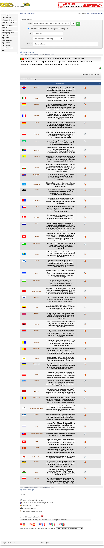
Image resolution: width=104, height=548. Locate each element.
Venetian (36, 461)
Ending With (63, 29)
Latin (36, 307)
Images (36, 54)
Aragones (37, 156)
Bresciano (37, 184)
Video (52, 54)
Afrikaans (36, 150)
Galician (36, 260)
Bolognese (36, 174)
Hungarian (36, 280)
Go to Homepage (28, 52)
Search (30, 23)
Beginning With (53, 29)
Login (87, 13)
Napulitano (36, 349)
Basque (36, 168)
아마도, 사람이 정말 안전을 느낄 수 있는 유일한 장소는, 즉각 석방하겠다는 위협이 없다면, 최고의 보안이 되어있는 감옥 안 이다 (61, 299)
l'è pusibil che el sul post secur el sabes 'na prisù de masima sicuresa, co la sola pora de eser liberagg (60, 184)
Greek (36, 273)
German (36, 122)
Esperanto (36, 243)
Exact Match (33, 29)
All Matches (42, 29)
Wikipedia (47, 54)
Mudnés (36, 343)
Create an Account (97, 13)
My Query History (29, 13)
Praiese (36, 381)
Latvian (36, 313)
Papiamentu (36, 364)
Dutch (36, 223)
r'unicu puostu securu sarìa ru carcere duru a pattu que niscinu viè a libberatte (60, 457)
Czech (36, 206)
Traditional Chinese (37, 433)
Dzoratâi (36, 237)
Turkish (36, 448)
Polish (36, 375)
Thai (36, 426)
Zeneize (36, 478)
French (36, 116)
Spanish (36, 104)
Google (31, 54)
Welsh (36, 472)
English (36, 87)
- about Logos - (44, 543)
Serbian (36, 414)
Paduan (36, 359)
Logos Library (24, 54)
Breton (37, 190)
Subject (29, 44)
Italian (36, 98)
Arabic (36, 141)
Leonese (36, 324)
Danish (36, 217)
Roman (36, 391)
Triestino (36, 442)
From (30, 33)
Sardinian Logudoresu (36, 408)
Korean (36, 297)
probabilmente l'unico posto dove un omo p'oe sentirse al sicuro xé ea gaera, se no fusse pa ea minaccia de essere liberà (60, 358)
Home (21, 13)
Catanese (37, 200)
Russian (36, 134)
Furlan (36, 254)
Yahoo (41, 54)
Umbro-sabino (36, 457)
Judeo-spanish (36, 291)
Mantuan (36, 330)
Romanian (36, 397)
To (31, 38)
